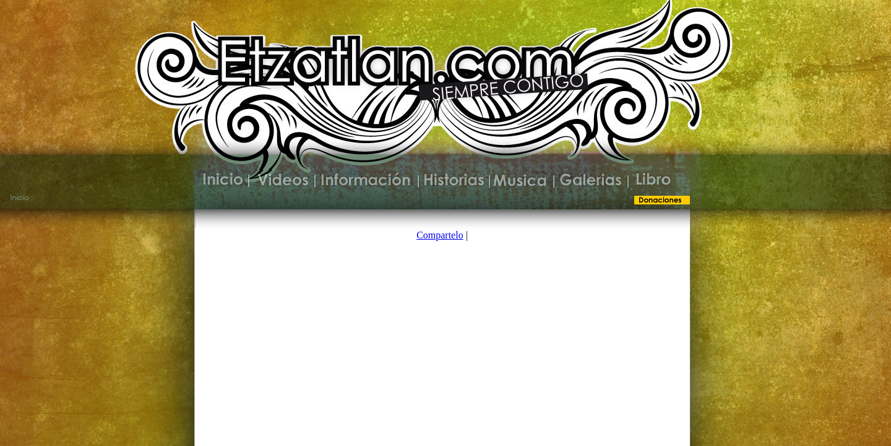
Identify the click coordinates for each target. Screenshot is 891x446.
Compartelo (439, 235)
